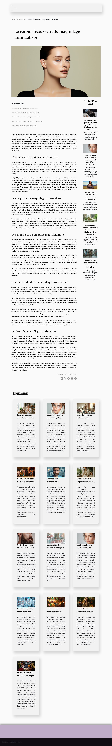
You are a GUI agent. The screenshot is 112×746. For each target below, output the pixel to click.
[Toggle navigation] (15, 8)
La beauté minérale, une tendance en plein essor (26, 675)
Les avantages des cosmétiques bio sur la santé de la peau (26, 418)
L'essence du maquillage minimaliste (25, 108)
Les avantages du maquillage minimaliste (26, 117)
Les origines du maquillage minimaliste (25, 112)
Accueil (13, 19)
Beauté (21, 19)
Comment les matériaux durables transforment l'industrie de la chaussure (90, 229)
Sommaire (19, 103)
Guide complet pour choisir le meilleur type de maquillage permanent (90, 160)
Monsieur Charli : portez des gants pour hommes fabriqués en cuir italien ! (90, 124)
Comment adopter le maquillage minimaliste (27, 121)
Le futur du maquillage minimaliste (24, 125)
